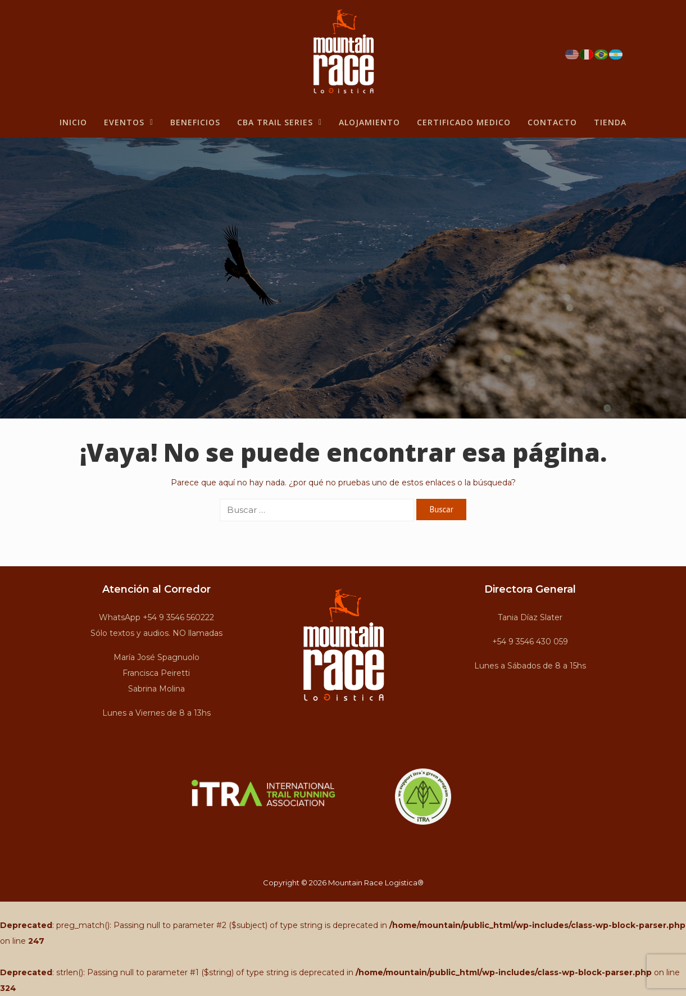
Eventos (128, 122)
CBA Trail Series (279, 122)
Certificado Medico (464, 122)
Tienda (610, 122)
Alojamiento (369, 122)
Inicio (73, 122)
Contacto (552, 122)
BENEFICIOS (195, 122)
